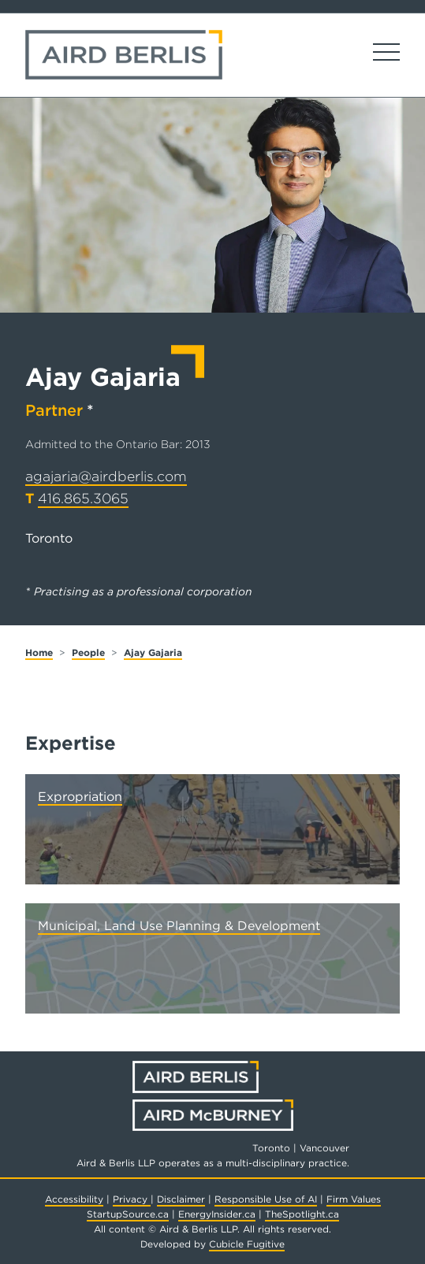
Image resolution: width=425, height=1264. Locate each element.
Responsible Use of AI (265, 1199)
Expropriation (80, 796)
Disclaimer (181, 1199)
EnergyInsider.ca (216, 1214)
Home (39, 652)
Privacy (132, 1199)
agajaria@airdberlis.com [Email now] (106, 476)
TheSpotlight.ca (302, 1214)
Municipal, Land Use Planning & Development (179, 925)
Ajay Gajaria (153, 652)
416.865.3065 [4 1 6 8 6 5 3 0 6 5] (83, 498)
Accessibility (74, 1199)
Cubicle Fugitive (247, 1244)
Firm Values (353, 1199)
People (88, 652)
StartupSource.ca (128, 1214)
